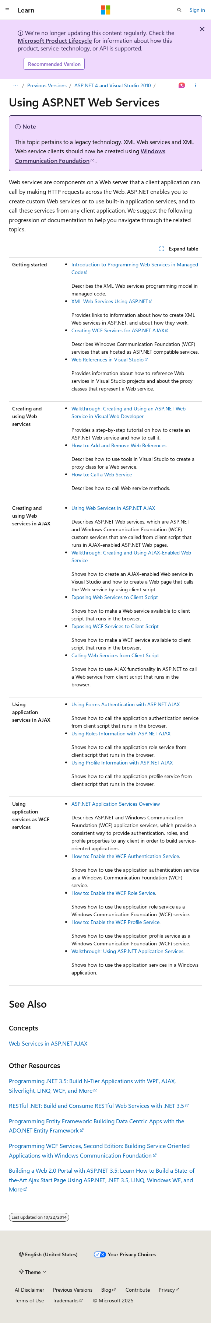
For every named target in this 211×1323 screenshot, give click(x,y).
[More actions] (195, 85)
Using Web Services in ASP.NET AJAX (113, 507)
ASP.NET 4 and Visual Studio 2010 (112, 85)
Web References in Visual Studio (107, 359)
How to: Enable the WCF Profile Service (115, 921)
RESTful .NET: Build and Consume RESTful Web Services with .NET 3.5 (96, 1105)
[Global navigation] (7, 10)
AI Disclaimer (29, 1289)
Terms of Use (29, 1300)
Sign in (197, 9)
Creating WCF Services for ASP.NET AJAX (117, 330)
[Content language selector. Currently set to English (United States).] (48, 1254)
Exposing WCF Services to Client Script (115, 626)
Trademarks (65, 1300)
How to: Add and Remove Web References (118, 445)
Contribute (138, 1289)
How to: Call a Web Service (101, 474)
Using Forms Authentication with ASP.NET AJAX (125, 704)
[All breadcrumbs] (15, 85)
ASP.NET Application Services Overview (115, 803)
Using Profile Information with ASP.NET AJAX (122, 762)
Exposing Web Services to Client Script (114, 597)
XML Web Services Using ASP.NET (109, 301)
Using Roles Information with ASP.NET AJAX (120, 733)
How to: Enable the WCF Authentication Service (125, 856)
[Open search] (179, 10)
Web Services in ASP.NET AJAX (48, 1043)
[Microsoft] (105, 10)
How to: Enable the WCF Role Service (113, 892)
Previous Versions (47, 85)
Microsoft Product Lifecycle (55, 40)
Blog (106, 1289)
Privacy (167, 1289)
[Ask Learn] (182, 85)
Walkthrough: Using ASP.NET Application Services (127, 951)
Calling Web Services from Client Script (115, 655)
